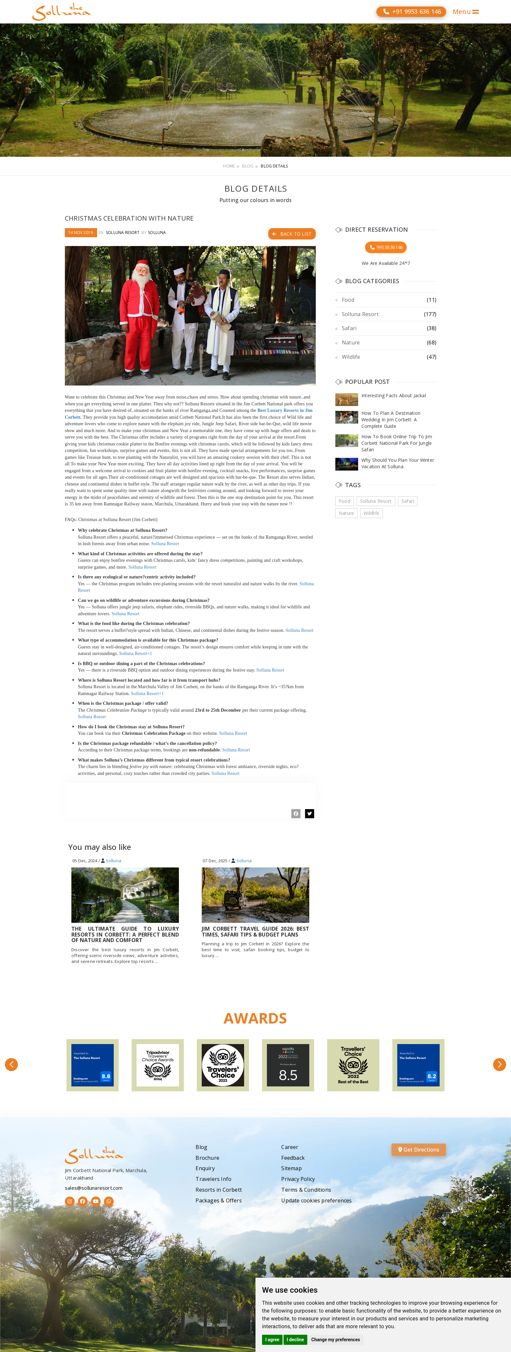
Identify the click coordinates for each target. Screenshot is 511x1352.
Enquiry (205, 1168)
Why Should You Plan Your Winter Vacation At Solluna (397, 463)
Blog (247, 166)
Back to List (292, 234)
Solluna (157, 232)
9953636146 (386, 247)
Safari (349, 328)
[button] (11, 1064)
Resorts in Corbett (219, 1189)
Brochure (207, 1157)
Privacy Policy (298, 1179)
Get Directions (418, 1149)
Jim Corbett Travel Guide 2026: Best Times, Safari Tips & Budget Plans (255, 931)
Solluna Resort (122, 232)
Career (289, 1147)
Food (348, 299)
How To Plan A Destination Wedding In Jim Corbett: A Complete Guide (390, 419)
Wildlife (351, 356)
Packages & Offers (218, 1200)
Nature (351, 342)
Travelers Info (213, 1179)
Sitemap (291, 1168)
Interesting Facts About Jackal (393, 395)
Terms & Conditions (306, 1189)
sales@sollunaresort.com (94, 1188)
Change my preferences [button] (335, 1339)
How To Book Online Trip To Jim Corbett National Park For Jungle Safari (396, 443)
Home (229, 166)
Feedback (293, 1157)
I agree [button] (272, 1339)
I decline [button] (295, 1339)
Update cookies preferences (316, 1200)
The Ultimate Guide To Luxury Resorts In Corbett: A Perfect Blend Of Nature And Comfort (125, 934)
